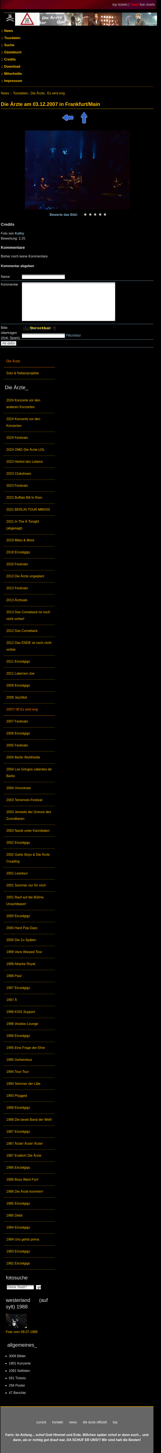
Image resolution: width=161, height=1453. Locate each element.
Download (11, 66)
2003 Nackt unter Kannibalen (27, 830)
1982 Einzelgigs (18, 1263)
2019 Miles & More (20, 540)
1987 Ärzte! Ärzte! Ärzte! (24, 1143)
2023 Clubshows (18, 473)
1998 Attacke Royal (20, 964)
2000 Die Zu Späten (21, 940)
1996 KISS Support (20, 1012)
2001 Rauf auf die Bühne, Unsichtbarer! (25, 900)
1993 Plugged (16, 1095)
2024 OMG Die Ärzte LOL (25, 449)
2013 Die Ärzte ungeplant (25, 576)
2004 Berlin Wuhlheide (23, 757)
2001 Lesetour (17, 873)
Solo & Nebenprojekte (22, 373)
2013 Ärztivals (16, 600)
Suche (8, 45)
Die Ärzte (13, 361)
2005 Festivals (17, 745)
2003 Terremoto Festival (24, 800)
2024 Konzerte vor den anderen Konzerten (23, 403)
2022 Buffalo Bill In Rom (24, 497)
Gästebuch (12, 52)
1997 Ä (11, 1000)
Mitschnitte (12, 73)
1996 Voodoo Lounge (22, 1024)
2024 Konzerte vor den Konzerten (23, 422)
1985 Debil (14, 1215)
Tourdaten (11, 38)
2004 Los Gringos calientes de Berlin (29, 772)
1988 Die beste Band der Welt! (29, 1119)
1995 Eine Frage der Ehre (25, 1048)
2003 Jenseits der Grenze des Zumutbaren (28, 815)
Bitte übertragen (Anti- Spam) (10, 333)
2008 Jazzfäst (16, 697)
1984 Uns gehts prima (22, 1239)
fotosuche (17, 1277)
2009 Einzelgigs (18, 685)
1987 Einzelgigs (18, 1131)
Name (5, 276)
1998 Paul (13, 976)
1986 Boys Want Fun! (22, 1179)
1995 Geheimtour (19, 1059)
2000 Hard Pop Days (22, 928)
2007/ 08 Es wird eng (22, 709)
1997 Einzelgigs (18, 988)
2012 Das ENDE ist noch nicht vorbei (28, 646)
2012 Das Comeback (22, 631)
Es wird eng (56, 93)
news (73, 1422)
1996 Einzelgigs (18, 1036)
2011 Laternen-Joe (20, 673)
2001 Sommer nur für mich (26, 885)
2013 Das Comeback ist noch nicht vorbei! (28, 615)
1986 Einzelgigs (18, 1167)
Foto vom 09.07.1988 (22, 1332)
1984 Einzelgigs (18, 1227)
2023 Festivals (17, 485)
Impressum (12, 81)
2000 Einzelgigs (18, 916)
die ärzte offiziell (95, 1422)
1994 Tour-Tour (17, 1071)
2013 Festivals (17, 588)
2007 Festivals (17, 721)
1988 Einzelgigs (18, 1107)
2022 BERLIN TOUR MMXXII (28, 509)
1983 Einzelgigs (18, 1251)
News (8, 31)
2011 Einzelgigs (18, 661)
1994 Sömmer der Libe (23, 1083)
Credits (9, 59)
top (115, 1422)
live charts (147, 4)
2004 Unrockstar (18, 788)
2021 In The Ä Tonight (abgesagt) (22, 525)
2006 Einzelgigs (18, 733)
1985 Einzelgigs (18, 1203)
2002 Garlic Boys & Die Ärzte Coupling (28, 858)
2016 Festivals (17, 564)
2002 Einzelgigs (18, 842)
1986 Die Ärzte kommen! (24, 1191)
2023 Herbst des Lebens (24, 461)
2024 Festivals (17, 437)
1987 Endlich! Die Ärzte (23, 1155)
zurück (41, 1422)
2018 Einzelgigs (18, 552)
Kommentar (9, 284)
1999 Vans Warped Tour (24, 952)
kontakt (57, 1422)
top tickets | (121, 4)
